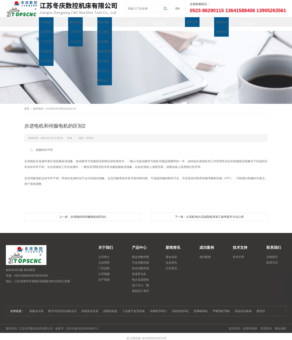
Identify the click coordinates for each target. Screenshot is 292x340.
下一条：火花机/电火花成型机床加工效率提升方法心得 (209, 212)
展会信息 (171, 252)
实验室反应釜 (89, 307)
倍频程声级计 (158, 307)
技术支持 (214, 22)
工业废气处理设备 (133, 307)
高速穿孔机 (139, 269)
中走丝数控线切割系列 (140, 259)
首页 (39, 22)
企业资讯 (171, 258)
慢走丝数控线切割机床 (140, 253)
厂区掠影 (104, 264)
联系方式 (272, 258)
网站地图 (280, 324)
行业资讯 (171, 264)
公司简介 (104, 252)
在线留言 (272, 252)
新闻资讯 (97, 22)
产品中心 (126, 22)
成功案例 (205, 252)
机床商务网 (250, 324)
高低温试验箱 (243, 307)
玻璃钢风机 (201, 307)
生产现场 (104, 275)
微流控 (261, 307)
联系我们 (243, 22)
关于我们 (68, 22)
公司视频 (104, 269)
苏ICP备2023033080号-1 (82, 324)
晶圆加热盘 (110, 307)
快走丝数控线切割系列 (140, 265)
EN (177, 8)
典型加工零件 (184, 22)
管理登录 (266, 324)
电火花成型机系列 (140, 276)
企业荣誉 (104, 258)
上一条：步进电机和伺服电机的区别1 (82, 212)
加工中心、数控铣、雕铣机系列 (140, 282)
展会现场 (155, 22)
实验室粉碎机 (180, 307)
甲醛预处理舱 (221, 307)
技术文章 (238, 252)
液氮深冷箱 (36, 307)
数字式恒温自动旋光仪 (62, 307)
